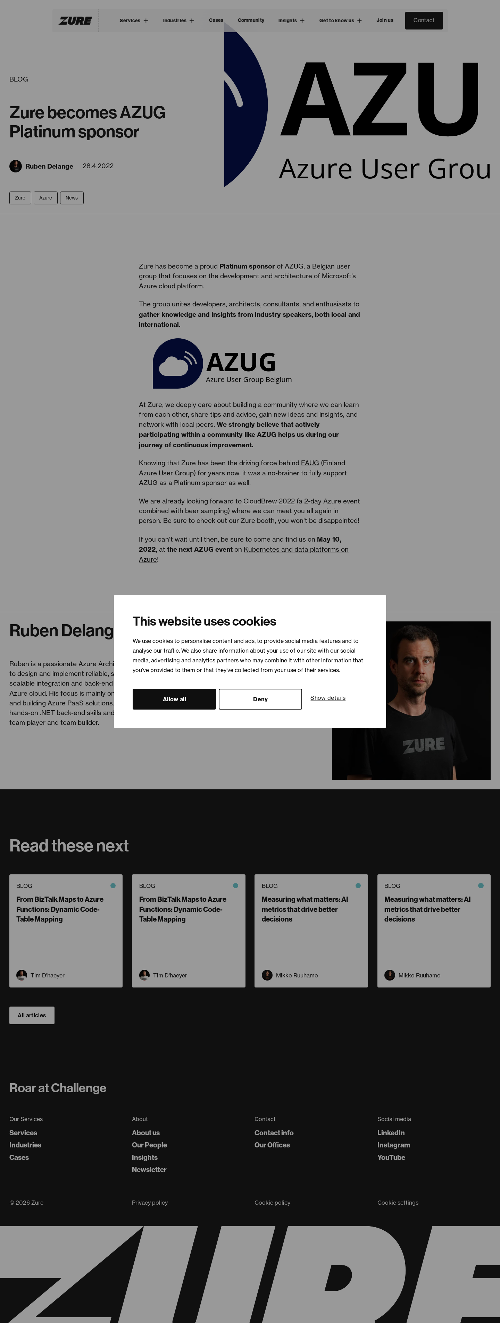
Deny (260, 699)
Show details (327, 697)
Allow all (174, 699)
